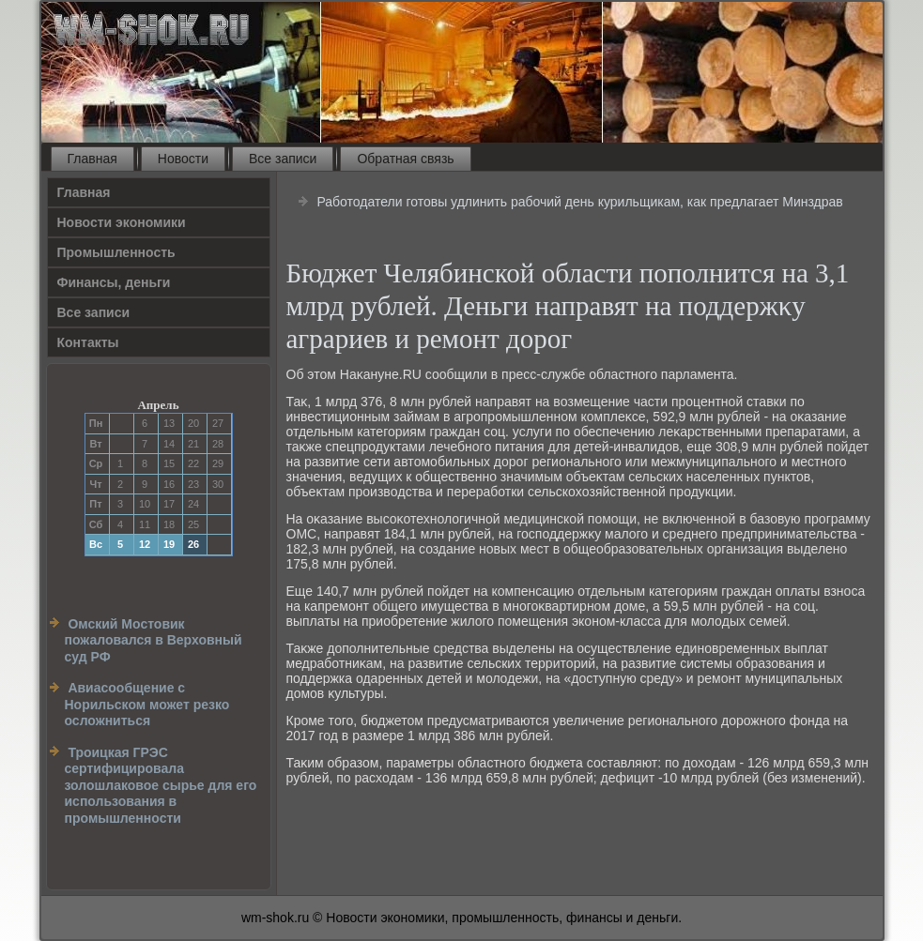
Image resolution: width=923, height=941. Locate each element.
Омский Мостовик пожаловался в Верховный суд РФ (153, 640)
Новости (183, 158)
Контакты (88, 342)
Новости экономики (121, 222)
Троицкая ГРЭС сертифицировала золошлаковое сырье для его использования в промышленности (161, 785)
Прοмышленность (116, 252)
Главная (92, 158)
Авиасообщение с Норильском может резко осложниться (147, 704)
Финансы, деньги (114, 282)
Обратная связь (405, 158)
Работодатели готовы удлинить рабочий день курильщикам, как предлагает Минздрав (579, 201)
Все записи (282, 158)
